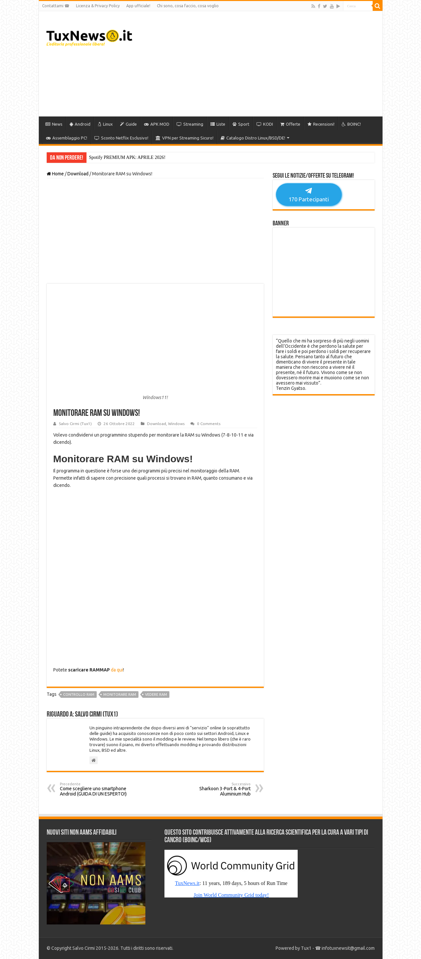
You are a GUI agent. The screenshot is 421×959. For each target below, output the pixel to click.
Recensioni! (321, 124)
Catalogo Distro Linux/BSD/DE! (253, 138)
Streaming (190, 124)
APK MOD (156, 124)
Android (80, 124)
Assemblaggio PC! (66, 138)
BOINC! (351, 124)
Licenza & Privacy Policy (98, 6)
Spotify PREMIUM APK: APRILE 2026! (127, 157)
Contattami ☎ (55, 6)
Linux (105, 124)
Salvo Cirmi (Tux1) (75, 423)
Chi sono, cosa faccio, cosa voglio (188, 6)
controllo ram (78, 694)
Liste (217, 124)
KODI (265, 124)
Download (77, 173)
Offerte (290, 124)
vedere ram (156, 694)
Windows (176, 423)
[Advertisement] (258, 64)
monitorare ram (119, 694)
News (53, 124)
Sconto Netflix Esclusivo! (121, 138)
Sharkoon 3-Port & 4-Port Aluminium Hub (217, 789)
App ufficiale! (138, 6)
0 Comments (208, 423)
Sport (241, 124)
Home (55, 173)
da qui (117, 669)
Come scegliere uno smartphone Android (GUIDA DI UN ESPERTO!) (93, 789)
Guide (128, 124)
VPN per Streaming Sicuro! (184, 138)
